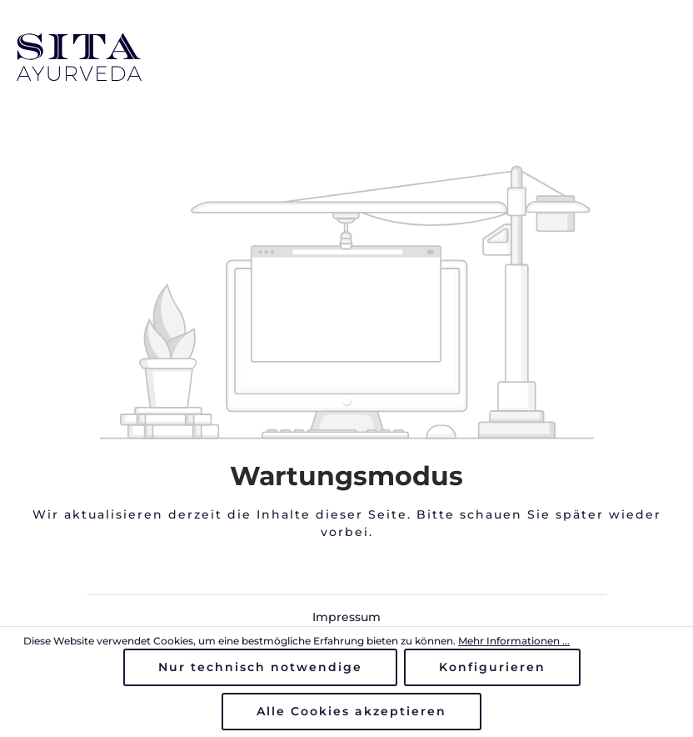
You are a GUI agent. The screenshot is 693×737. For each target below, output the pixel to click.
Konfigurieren (492, 666)
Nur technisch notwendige (260, 666)
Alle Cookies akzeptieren (351, 711)
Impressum (346, 616)
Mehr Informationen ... (514, 640)
